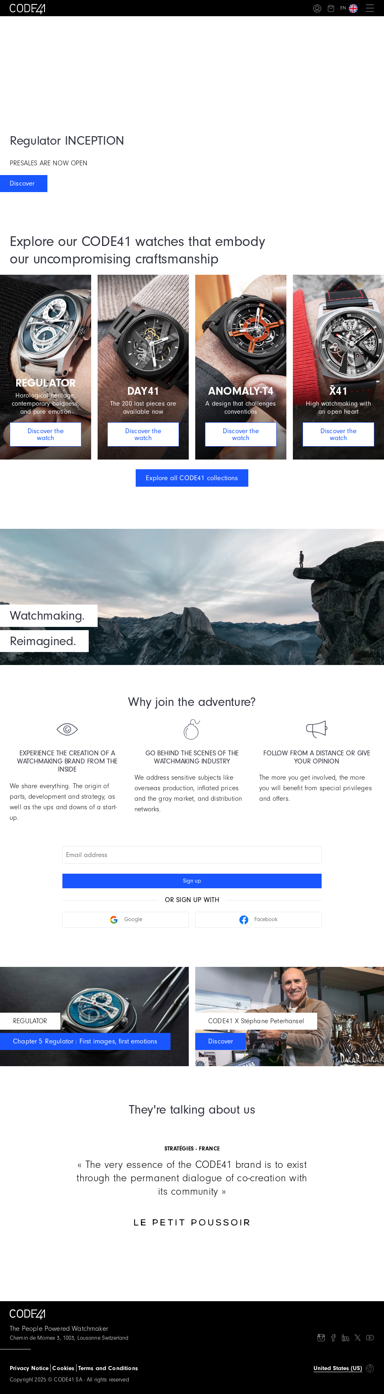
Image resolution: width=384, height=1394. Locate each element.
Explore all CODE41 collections (192, 478)
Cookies (63, 1368)
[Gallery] (192, 1176)
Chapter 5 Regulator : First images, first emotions (85, 1041)
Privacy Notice (29, 1368)
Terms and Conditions (108, 1368)
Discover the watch (46, 434)
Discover (22, 183)
